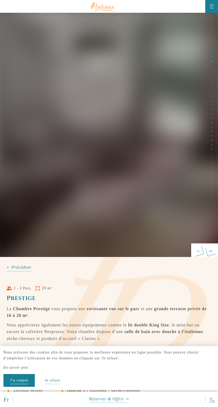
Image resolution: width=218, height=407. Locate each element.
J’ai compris (19, 380)
